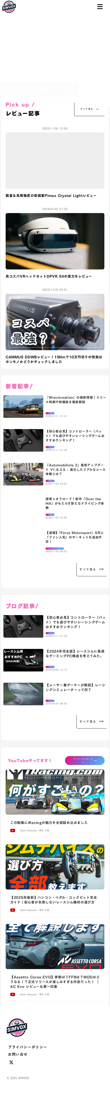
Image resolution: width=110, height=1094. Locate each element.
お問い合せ (18, 1054)
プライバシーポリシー (27, 1047)
